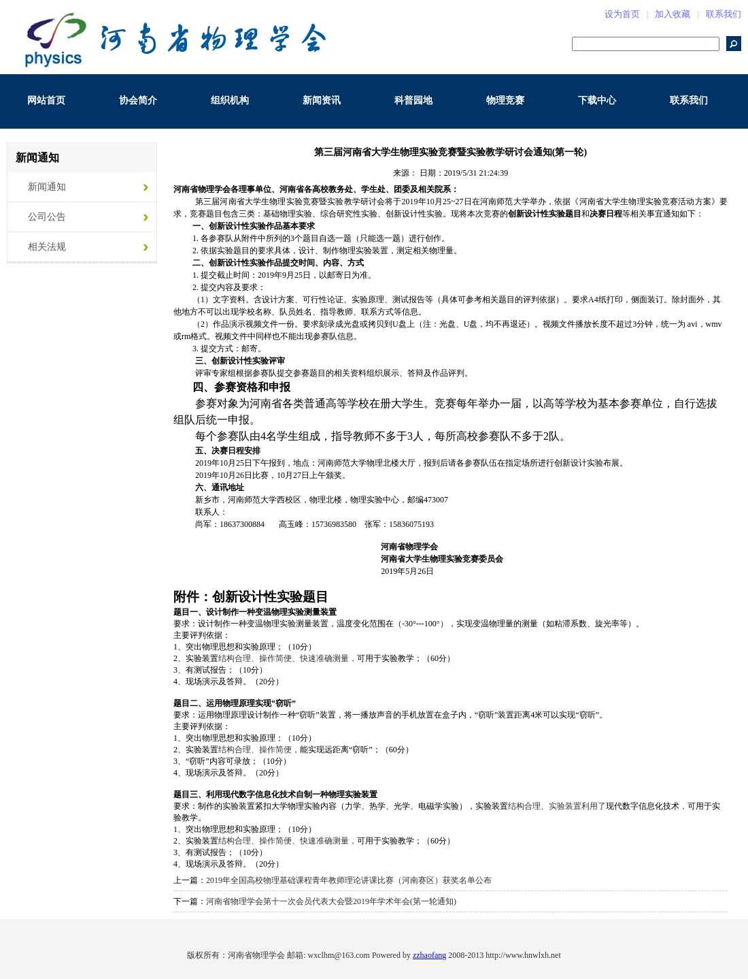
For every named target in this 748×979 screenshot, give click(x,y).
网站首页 (46, 100)
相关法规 (47, 247)
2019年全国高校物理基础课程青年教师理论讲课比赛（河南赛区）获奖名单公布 (349, 880)
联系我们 (723, 14)
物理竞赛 (505, 100)
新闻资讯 (322, 100)
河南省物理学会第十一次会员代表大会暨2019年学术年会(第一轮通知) (331, 901)
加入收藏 (672, 14)
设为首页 (622, 14)
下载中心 (597, 100)
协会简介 (138, 100)
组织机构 (230, 100)
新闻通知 (47, 187)
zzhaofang (429, 955)
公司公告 (47, 217)
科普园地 (413, 100)
